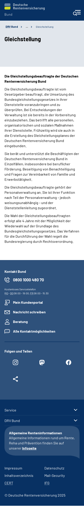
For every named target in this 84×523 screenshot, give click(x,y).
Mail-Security (54, 475)
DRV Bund (12, 420)
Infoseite (29, 448)
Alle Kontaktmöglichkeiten (34, 331)
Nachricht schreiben (29, 312)
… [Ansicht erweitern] (27, 26)
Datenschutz (54, 468)
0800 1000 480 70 (28, 279)
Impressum (13, 468)
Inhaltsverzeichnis (18, 475)
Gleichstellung (44, 26)
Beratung (20, 321)
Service (10, 410)
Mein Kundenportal (28, 302)
